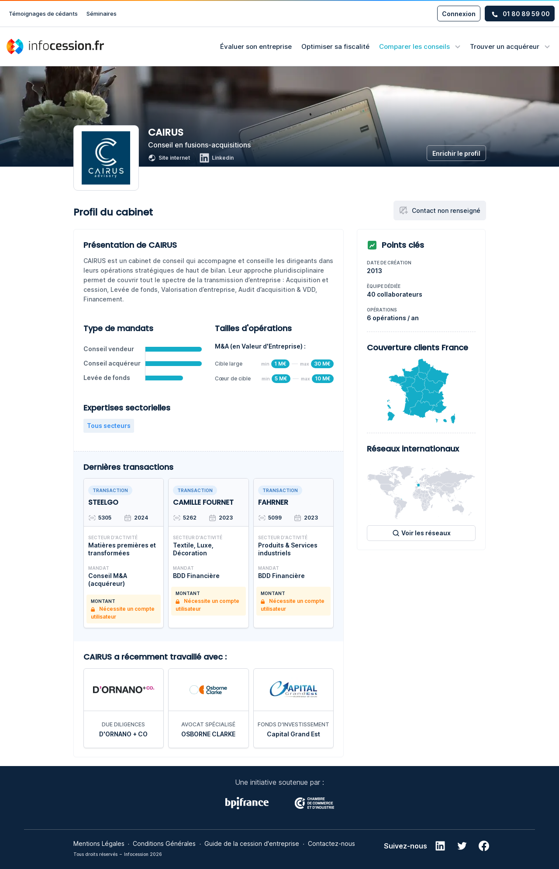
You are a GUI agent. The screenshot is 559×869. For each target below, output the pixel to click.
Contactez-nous (331, 843)
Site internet (169, 158)
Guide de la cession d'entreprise (251, 843)
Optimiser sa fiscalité (335, 46)
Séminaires (101, 13)
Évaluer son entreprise (256, 46)
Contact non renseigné (439, 210)
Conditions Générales (164, 843)
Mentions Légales (98, 843)
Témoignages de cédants (43, 13)
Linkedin (217, 158)
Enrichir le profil (456, 153)
